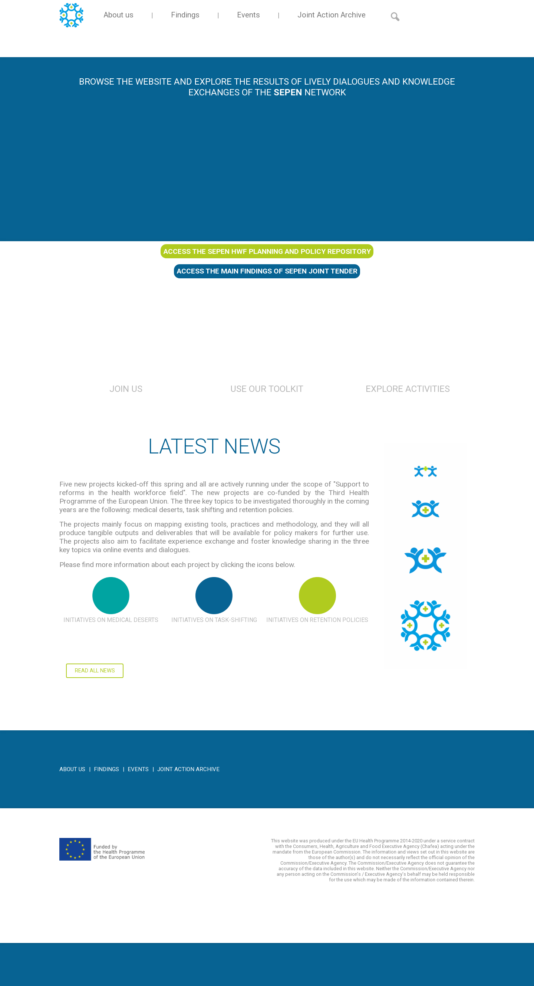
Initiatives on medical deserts (110, 619)
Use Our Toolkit (266, 389)
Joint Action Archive (331, 14)
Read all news (95, 671)
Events (248, 14)
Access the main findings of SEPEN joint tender (267, 271)
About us (118, 14)
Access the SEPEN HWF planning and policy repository (267, 251)
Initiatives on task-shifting (214, 619)
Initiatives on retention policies (317, 619)
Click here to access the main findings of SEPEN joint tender (425, 676)
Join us (125, 389)
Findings (185, 14)
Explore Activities (408, 389)
